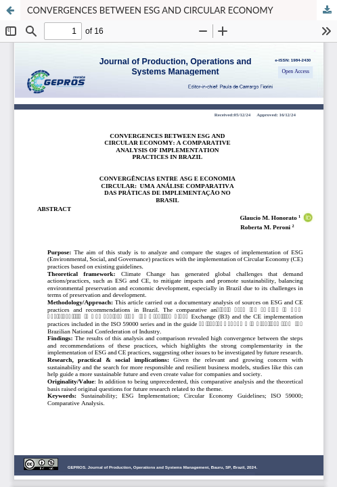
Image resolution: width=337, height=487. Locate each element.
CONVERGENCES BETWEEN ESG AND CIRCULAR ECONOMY (150, 10)
